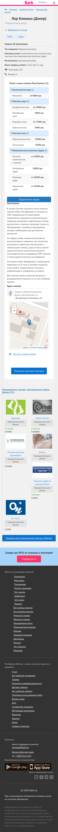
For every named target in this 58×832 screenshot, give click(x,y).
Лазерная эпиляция (23, 635)
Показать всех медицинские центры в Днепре (29, 538)
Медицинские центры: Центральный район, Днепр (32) (26, 391)
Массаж (17, 642)
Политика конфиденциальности (27, 683)
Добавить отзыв (17, 30)
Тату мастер (19, 592)
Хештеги (16, 718)
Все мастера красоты (23, 611)
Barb (29, 2)
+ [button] (14, 306)
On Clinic (15, 518)
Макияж (17, 631)
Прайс (10, 37)
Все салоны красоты (23, 607)
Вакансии (16, 714)
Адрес (21, 37)
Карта (14, 722)
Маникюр (18, 650)
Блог (14, 702)
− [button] (14, 311)
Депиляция (19, 638)
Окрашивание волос (23, 623)
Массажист (19, 580)
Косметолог (19, 576)
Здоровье (15, 418)
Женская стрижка (22, 619)
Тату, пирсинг (20, 646)
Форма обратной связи (23, 752)
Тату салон (19, 599)
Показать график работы (24, 354)
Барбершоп (19, 596)
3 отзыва (8, 431)
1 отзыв (34, 497)
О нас (14, 671)
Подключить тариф (29, 199)
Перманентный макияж (25, 627)
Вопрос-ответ (18, 699)
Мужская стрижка (22, 615)
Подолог (18, 603)
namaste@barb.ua (20, 747)
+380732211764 (23, 756)
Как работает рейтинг (22, 691)
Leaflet (24, 347)
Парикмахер (20, 584)
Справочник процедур (22, 706)
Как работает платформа (23, 675)
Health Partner (42, 418)
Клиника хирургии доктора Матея (42, 483)
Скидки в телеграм (20, 726)
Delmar (42, 452)
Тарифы (15, 679)
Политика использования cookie (27, 695)
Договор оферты (20, 687)
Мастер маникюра (22, 588)
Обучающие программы (23, 710)
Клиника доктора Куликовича (16, 454)
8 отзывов (35, 431)
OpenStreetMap (36, 347)
